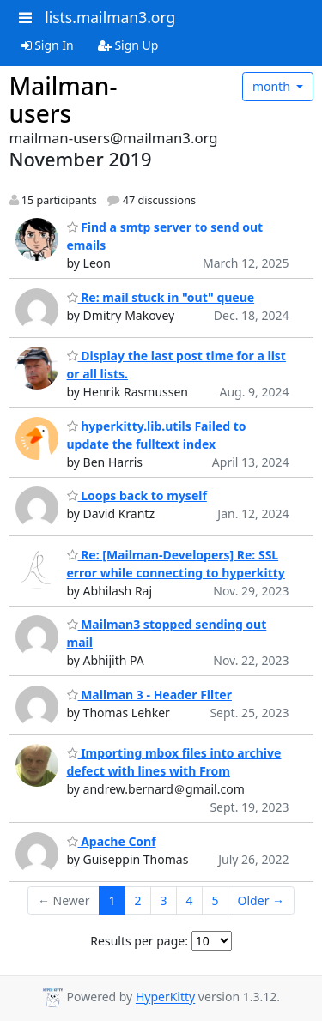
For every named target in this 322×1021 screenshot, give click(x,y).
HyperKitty (165, 997)
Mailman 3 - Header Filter (149, 694)
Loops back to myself (137, 495)
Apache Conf (111, 841)
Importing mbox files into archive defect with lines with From (174, 762)
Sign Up (128, 45)
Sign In (47, 45)
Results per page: (139, 941)
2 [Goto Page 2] (138, 900)
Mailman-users (63, 99)
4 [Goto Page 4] (189, 900)
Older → (261, 900)
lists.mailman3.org (110, 17)
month (273, 86)
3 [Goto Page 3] (164, 900)
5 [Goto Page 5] (215, 900)
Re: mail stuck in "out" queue (161, 297)
